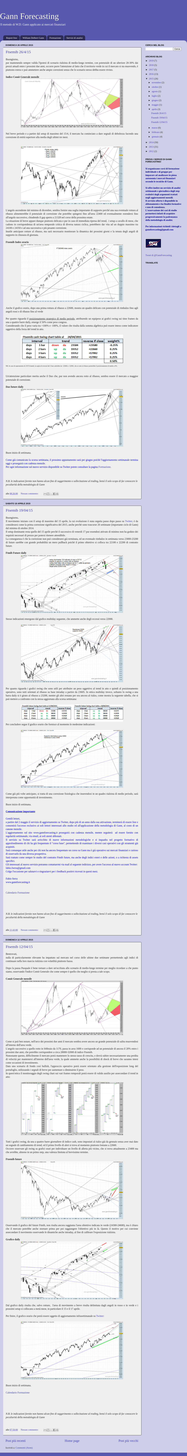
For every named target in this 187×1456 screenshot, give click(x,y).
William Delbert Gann (33, 38)
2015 (151, 78)
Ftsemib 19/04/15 (19, 510)
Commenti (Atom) (24, 1447)
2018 (151, 65)
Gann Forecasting (29, 16)
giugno (155, 100)
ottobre (155, 87)
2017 (151, 69)
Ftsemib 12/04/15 (19, 947)
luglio (155, 96)
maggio (155, 104)
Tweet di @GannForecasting (158, 255)
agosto (155, 91)
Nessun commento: (30, 493)
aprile (155, 109)
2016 (151, 74)
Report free (11, 38)
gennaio (156, 136)
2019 (151, 60)
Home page (72, 1440)
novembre (157, 82)
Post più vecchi (128, 1440)
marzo (155, 127)
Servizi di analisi (74, 38)
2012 (151, 151)
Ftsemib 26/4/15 (18, 52)
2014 (151, 142)
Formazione (55, 38)
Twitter (128, 521)
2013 (151, 147)
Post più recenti (16, 1440)
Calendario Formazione (18, 892)
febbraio (156, 132)
